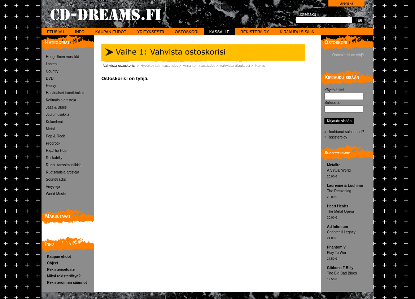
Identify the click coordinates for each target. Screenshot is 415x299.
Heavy (51, 86)
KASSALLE (219, 32)
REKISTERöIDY (254, 32)
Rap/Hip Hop (56, 151)
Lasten (51, 64)
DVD (49, 78)
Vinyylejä (53, 187)
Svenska (346, 3)
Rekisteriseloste (61, 270)
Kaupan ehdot (59, 257)
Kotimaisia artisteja (61, 100)
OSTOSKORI (186, 32)
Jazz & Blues (56, 107)
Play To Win (349, 253)
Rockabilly (54, 158)
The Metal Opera (349, 212)
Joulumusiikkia (57, 114)
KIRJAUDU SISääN (297, 32)
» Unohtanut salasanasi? (344, 132)
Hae (358, 20)
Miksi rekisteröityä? (63, 276)
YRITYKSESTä (150, 32)
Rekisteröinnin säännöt (67, 283)
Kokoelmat (54, 122)
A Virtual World (349, 171)
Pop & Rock (55, 136)
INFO (79, 32)
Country (52, 71)
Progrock (53, 143)
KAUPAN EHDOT (110, 32)
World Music (56, 194)
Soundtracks (56, 179)
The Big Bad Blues (349, 274)
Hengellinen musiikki (62, 57)
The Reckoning (349, 192)
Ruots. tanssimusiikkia (64, 165)
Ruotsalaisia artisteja (62, 172)
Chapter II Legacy (349, 233)
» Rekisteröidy (335, 137)
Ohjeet (52, 263)
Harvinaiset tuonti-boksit (65, 93)
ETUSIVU (55, 32)
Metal (50, 129)
